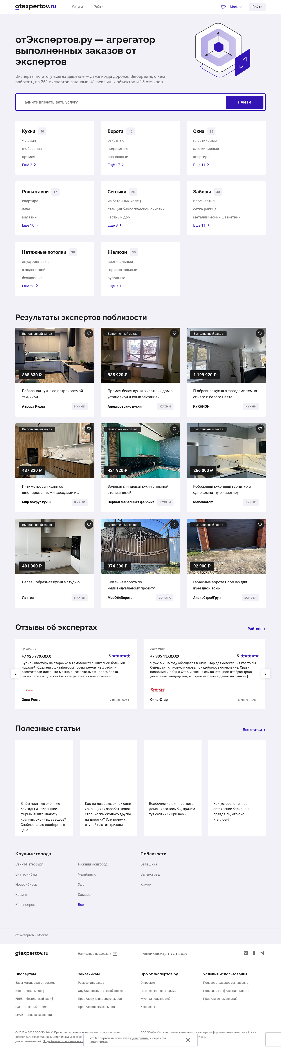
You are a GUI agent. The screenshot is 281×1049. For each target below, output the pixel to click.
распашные (118, 157)
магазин (29, 218)
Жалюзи (118, 254)
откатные (116, 141)
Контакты (147, 1007)
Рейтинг (100, 7)
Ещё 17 (116, 165)
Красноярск (25, 906)
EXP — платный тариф (31, 1007)
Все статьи (254, 732)
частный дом (119, 218)
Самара (84, 896)
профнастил (204, 202)
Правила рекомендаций (220, 998)
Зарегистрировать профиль (35, 982)
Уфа (81, 886)
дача (26, 210)
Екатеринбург (26, 876)
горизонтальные (122, 271)
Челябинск (87, 876)
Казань (21, 896)
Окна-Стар (159, 702)
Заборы (203, 193)
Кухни (29, 132)
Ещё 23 (30, 287)
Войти (257, 7)
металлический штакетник (216, 218)
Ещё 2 (29, 165)
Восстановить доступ (30, 991)
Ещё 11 (201, 165)
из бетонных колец (124, 202)
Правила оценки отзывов (96, 1007)
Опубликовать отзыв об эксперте (102, 991)
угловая (29, 141)
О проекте (147, 982)
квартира (201, 157)
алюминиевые (206, 149)
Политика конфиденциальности (226, 991)
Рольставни (37, 193)
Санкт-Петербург (29, 866)
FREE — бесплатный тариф (34, 998)
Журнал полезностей (155, 998)
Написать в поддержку (94, 953)
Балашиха (148, 866)
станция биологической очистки (136, 210)
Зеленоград (150, 876)
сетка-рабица (204, 210)
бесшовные (32, 279)
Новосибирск (26, 886)
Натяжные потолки (46, 254)
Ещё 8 (115, 226)
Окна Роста (31, 702)
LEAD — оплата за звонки (33, 1014)
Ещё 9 (115, 287)
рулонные (116, 279)
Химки (145, 886)
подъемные (118, 149)
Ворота (117, 132)
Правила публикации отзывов (100, 998)
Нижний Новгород (93, 866)
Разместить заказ (91, 982)
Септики (118, 193)
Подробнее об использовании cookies (68, 1041)
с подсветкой (33, 271)
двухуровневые (35, 263)
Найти (244, 102)
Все (81, 906)
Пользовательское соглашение (225, 982)
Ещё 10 (30, 226)
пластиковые (205, 141)
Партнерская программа (158, 991)
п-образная (32, 149)
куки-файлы (139, 1038)
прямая (28, 157)
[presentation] (15, 675)
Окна (199, 132)
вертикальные (120, 263)
